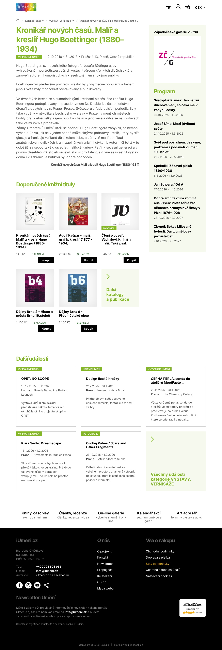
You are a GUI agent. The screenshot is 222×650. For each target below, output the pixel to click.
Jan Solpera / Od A (168, 184)
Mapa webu (105, 588)
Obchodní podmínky (160, 551)
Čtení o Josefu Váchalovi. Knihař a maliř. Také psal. (116, 239)
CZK (199, 7)
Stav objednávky (157, 564)
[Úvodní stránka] (26, 7)
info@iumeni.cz (76, 612)
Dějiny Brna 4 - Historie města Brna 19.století (34, 314)
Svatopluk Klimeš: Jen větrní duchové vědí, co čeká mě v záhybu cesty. (176, 105)
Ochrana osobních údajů (163, 570)
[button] (46, 585)
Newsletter (105, 564)
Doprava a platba (158, 557)
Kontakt (102, 557)
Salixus (105, 644)
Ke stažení (104, 576)
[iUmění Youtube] (37, 584)
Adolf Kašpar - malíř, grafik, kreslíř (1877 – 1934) (75, 239)
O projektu (104, 551)
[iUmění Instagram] (28, 584)
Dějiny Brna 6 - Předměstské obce (74, 314)
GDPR (101, 582)
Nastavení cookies (159, 576)
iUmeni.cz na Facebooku (52, 575)
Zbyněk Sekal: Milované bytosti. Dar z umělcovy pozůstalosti (172, 231)
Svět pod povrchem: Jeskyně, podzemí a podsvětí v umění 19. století (177, 147)
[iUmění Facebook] (19, 584)
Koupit (46, 260)
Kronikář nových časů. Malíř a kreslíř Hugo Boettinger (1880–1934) (33, 241)
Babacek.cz (136, 644)
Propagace (105, 570)
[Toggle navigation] (168, 7)
